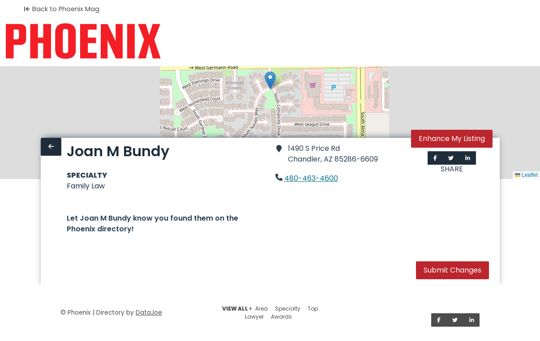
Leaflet (526, 175)
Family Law (86, 186)
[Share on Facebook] (435, 158)
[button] (270, 80)
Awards (281, 316)
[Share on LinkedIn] (467, 158)
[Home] (83, 41)
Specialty (287, 308)
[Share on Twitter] (450, 158)
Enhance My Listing (452, 138)
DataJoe (149, 312)
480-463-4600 (311, 178)
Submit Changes (452, 270)
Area (261, 308)
